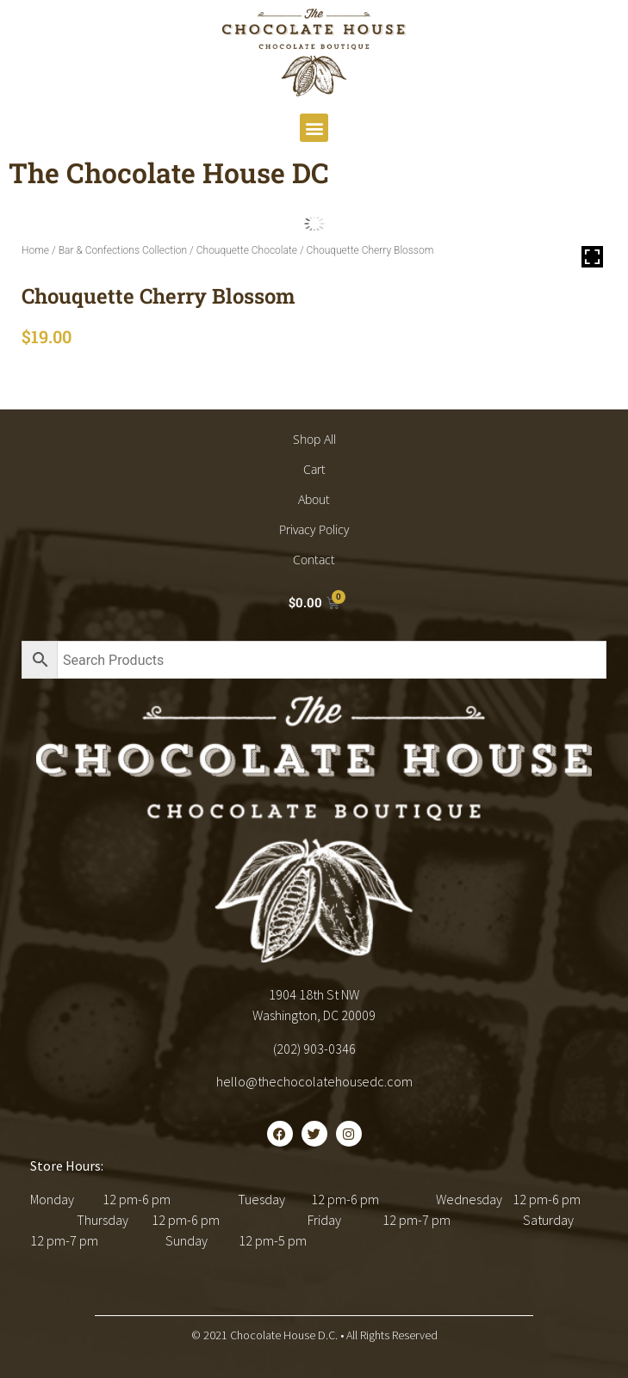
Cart (314, 469)
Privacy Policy (314, 529)
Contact (314, 559)
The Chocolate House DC (169, 172)
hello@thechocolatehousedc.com (314, 1081)
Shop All (314, 439)
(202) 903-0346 (314, 1048)
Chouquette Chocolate (246, 250)
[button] (314, 128)
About (314, 499)
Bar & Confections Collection (123, 250)
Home (35, 250)
